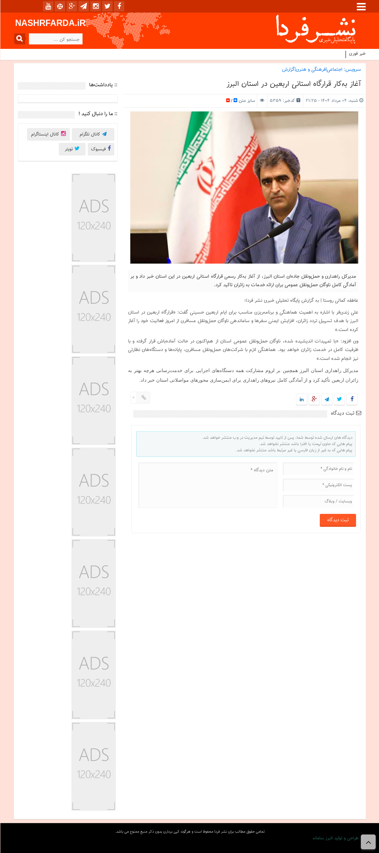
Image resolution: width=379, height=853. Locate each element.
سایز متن (246, 100)
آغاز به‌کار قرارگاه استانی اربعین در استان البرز (293, 84)
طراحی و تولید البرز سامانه (335, 838)
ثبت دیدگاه (346, 413)
